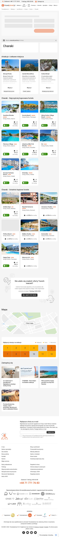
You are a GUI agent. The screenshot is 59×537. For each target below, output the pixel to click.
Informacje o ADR (35, 471)
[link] (24, 5)
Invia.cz (37, 527)
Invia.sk (41, 527)
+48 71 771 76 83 (29, 482)
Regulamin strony (35, 464)
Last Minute (20, 9)
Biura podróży (5, 454)
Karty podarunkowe (7, 464)
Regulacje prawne (35, 474)
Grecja (26, 9)
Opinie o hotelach (35, 454)
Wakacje (13, 9)
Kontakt (4, 456)
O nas (3, 447)
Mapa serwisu (5, 461)
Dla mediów (5, 451)
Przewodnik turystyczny (36, 449)
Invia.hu (46, 527)
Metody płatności (35, 451)
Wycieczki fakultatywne (8, 474)
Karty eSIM (5, 476)
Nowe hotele (33, 456)
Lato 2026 (29, 5)
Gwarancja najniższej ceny (37, 459)
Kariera (3, 459)
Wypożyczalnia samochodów (9, 469)
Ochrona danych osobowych (37, 467)
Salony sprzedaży (6, 449)
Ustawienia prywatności (36, 469)
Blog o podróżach (35, 447)
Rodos (31, 9)
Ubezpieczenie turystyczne (9, 471)
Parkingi (4, 467)
